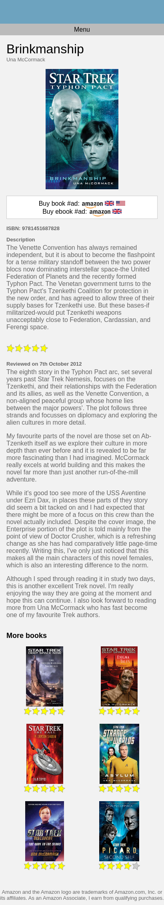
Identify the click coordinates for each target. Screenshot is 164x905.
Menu (82, 29)
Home (82, 12)
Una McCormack (25, 60)
